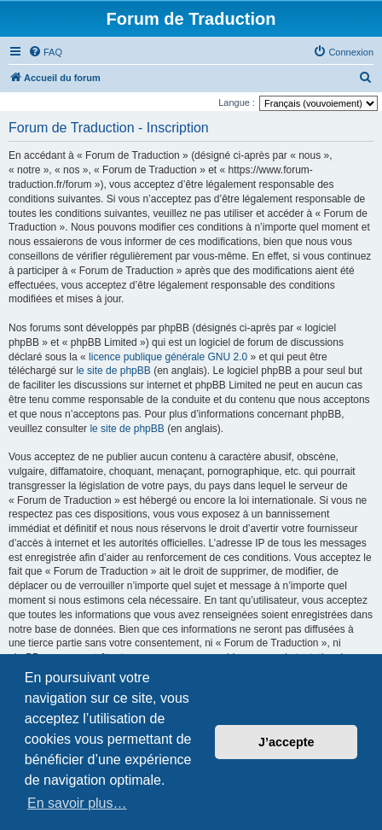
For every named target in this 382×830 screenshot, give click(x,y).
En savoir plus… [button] (77, 803)
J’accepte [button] (286, 742)
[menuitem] (45, 52)
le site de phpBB (113, 371)
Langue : (236, 102)
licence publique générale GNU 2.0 (168, 357)
